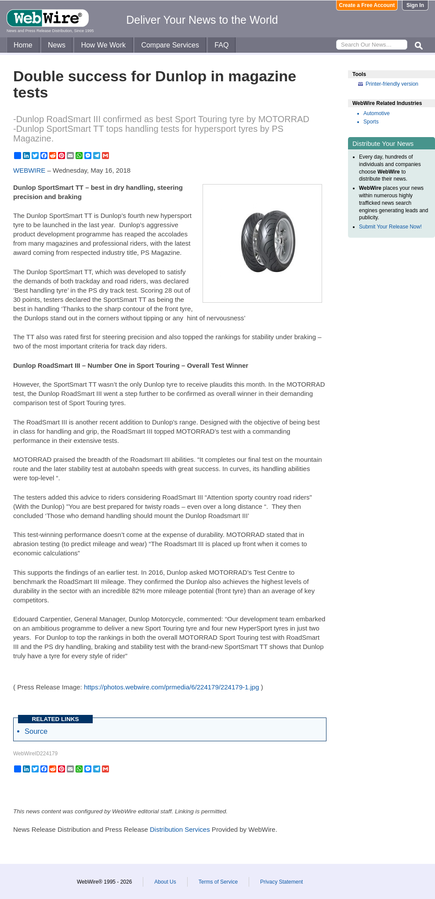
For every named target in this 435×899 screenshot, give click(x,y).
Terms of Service (218, 882)
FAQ (221, 45)
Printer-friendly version (392, 84)
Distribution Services (180, 829)
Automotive (376, 113)
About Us (165, 882)
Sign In (415, 5)
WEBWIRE (29, 170)
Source (36, 731)
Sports (371, 122)
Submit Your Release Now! (390, 227)
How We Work (103, 45)
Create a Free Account (367, 5)
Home (23, 45)
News (56, 45)
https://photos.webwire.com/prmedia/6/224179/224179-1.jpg (171, 687)
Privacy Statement (281, 882)
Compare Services (170, 45)
